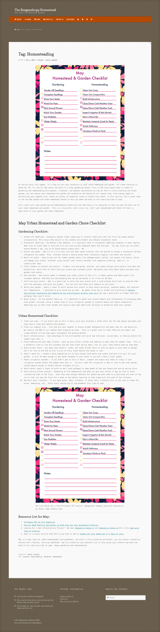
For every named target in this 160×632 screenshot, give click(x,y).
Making (30, 554)
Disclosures (70, 19)
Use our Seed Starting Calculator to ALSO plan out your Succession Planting (61, 525)
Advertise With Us (66, 596)
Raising (36, 554)
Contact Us (64, 599)
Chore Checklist (37, 556)
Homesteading (57, 556)
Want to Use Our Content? (69, 601)
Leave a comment (51, 60)
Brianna (40, 60)
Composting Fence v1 (84, 528)
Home (18, 29)
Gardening (47, 556)
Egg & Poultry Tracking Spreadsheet (30, 596)
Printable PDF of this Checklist (39, 522)
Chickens (26, 556)
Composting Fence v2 (109, 528)
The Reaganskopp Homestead (35, 10)
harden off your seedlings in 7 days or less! (102, 534)
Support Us (59, 19)
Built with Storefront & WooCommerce (28, 622)
